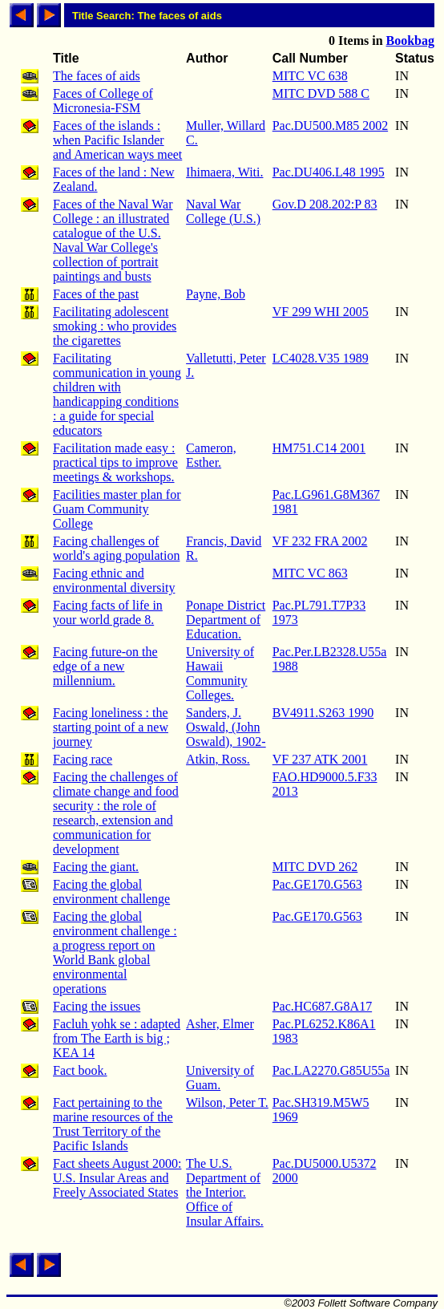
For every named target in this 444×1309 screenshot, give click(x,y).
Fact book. (80, 1070)
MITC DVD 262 (315, 866)
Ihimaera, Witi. (224, 172)
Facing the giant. (96, 866)
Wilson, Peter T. (227, 1102)
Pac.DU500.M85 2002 (330, 125)
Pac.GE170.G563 (317, 884)
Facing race (82, 759)
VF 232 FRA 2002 (320, 541)
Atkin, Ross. (218, 759)
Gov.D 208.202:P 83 (324, 204)
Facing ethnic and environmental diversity (114, 580)
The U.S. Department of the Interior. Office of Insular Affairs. (225, 1192)
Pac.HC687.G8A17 (322, 1006)
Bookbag (410, 40)
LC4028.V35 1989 (320, 358)
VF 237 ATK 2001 (320, 759)
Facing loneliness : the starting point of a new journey (110, 727)
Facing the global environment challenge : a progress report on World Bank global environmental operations (115, 952)
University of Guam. (220, 1078)
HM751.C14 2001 (318, 448)
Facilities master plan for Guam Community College (117, 509)
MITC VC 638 (310, 76)
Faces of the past (96, 294)
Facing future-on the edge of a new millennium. (105, 666)
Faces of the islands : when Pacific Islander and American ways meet (117, 140)
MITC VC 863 (310, 573)
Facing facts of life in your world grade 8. (108, 612)
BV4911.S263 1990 (323, 712)
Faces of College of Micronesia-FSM (103, 101)
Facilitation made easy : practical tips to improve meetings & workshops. (115, 462)
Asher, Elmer (220, 1024)
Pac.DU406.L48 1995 (328, 172)
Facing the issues (96, 1006)
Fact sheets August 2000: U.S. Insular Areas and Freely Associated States (117, 1178)
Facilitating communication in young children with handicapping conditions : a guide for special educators (117, 394)
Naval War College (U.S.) (223, 211)
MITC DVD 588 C (320, 93)
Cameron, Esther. (211, 455)
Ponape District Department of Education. (225, 619)
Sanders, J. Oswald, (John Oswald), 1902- (226, 727)
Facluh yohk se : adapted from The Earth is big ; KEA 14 (116, 1038)
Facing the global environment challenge (111, 891)
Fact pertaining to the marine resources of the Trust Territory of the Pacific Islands (113, 1124)
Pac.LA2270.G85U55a (331, 1070)
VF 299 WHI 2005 (320, 311)
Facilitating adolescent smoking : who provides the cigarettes (114, 326)
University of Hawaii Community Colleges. (220, 673)
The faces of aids (96, 76)
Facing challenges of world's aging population (116, 548)
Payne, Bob (215, 294)
